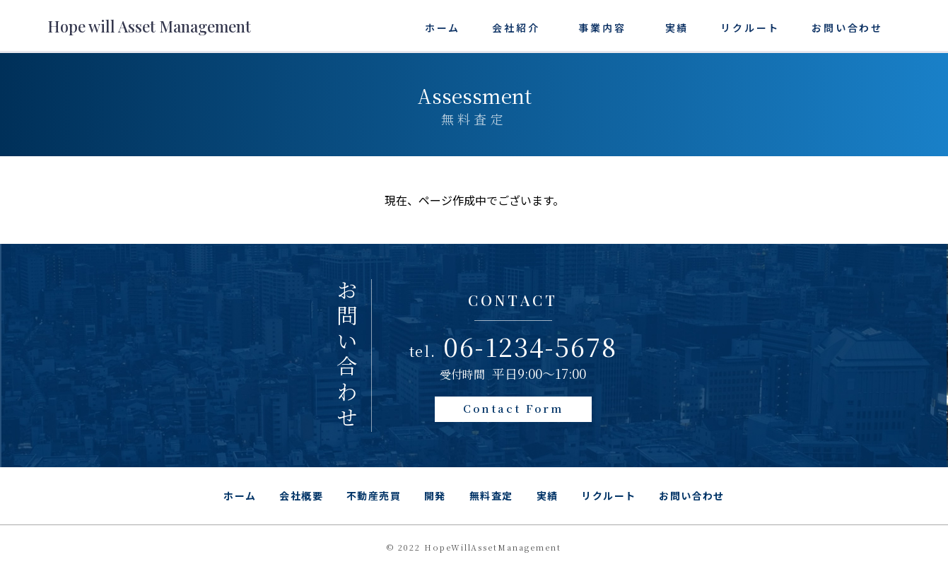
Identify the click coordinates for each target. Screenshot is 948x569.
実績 (677, 27)
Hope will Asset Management (149, 26)
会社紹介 (515, 27)
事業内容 (602, 27)
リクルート (750, 27)
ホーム (442, 27)
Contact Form (513, 408)
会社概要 (301, 495)
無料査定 (491, 495)
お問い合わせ (847, 27)
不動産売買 (373, 495)
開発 (435, 495)
